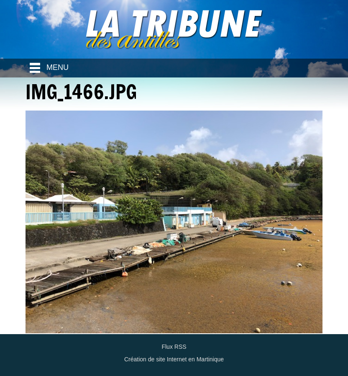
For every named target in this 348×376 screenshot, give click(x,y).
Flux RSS (173, 346)
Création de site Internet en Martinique (174, 359)
